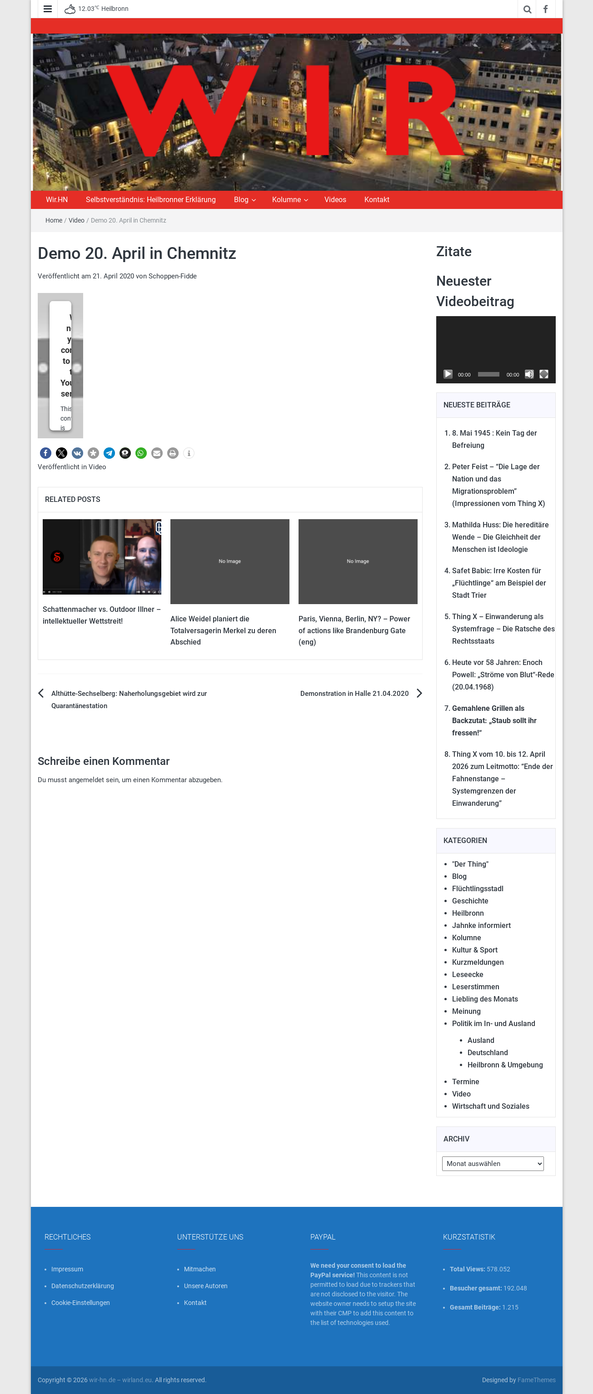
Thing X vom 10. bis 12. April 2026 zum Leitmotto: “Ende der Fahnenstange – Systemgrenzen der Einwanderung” (502, 779)
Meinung (466, 1011)
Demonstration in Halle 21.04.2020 (354, 694)
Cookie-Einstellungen (80, 1302)
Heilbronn (468, 913)
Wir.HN (57, 199)
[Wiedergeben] (448, 374)
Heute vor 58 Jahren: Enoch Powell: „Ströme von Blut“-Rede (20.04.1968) (503, 674)
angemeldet (86, 780)
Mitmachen (200, 1269)
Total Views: (468, 1269)
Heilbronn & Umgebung (505, 1065)
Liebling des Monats (485, 999)
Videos (335, 199)
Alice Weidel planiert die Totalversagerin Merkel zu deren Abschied (223, 630)
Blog (241, 199)
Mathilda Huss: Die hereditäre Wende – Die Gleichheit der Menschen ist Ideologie (500, 537)
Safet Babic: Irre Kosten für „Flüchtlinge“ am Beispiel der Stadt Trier (499, 583)
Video (77, 220)
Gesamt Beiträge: (476, 1307)
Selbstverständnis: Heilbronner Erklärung (151, 199)
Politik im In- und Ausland (493, 1023)
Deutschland (488, 1052)
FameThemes (537, 1380)
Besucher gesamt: (476, 1288)
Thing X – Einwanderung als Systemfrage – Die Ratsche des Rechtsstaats (503, 628)
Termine (465, 1081)
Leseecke (467, 974)
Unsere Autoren (206, 1286)
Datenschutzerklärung (82, 1286)
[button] (45, 453)
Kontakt (376, 199)
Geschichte (470, 901)
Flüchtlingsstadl (477, 888)
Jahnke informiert (481, 925)
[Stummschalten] (529, 374)
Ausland (481, 1040)
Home (53, 220)
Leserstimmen (475, 986)
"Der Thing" (470, 864)
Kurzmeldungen (478, 962)
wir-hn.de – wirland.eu (120, 1380)
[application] (496, 349)
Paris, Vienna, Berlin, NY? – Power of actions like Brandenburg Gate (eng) (354, 630)
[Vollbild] (543, 374)
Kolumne (286, 199)
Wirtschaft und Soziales (490, 1106)
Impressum (67, 1269)
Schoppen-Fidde (173, 276)
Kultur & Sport (475, 950)
